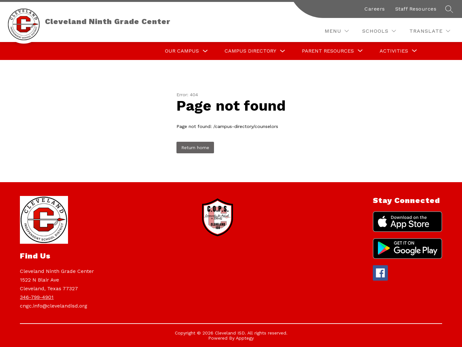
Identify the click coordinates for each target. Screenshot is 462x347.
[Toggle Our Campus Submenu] (205, 51)
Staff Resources (416, 9)
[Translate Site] (430, 31)
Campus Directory (250, 51)
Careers (374, 9)
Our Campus (182, 51)
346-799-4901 (37, 297)
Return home (195, 147)
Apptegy (245, 338)
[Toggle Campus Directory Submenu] (283, 51)
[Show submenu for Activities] (394, 51)
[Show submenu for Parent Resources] (328, 51)
